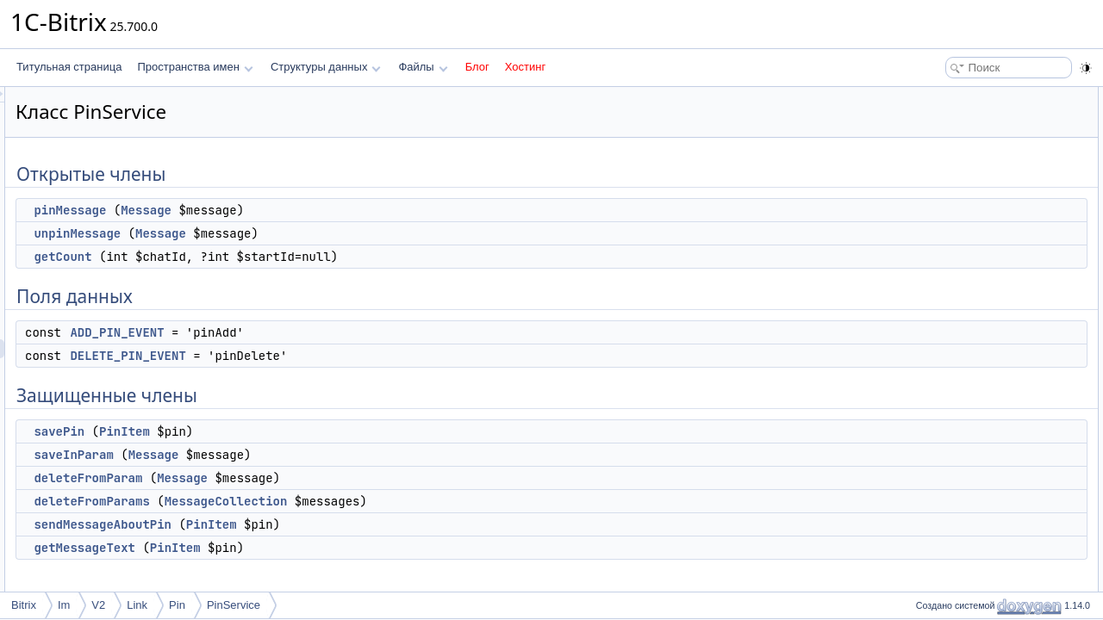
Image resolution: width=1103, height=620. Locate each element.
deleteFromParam (303, 478)
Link (137, 604)
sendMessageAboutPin (318, 524)
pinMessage (285, 210)
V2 (98, 604)
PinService (233, 604)
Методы (930, 381)
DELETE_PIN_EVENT (343, 355)
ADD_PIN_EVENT (332, 332)
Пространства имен (194, 66)
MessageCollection (441, 501)
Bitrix (23, 604)
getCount (278, 256)
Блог (477, 66)
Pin (177, 604)
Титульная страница (69, 66)
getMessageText (300, 547)
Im (64, 604)
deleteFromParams (307, 501)
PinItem (340, 431)
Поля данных (942, 172)
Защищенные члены (960, 229)
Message (361, 210)
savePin (274, 431)
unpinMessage (292, 233)
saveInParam (288, 454)
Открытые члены (952, 96)
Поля (923, 570)
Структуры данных (326, 66)
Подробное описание (962, 362)
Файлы (422, 66)
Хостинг (525, 66)
